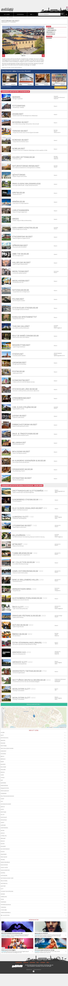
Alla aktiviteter (5, 917)
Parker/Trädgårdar (5, 864)
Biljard (2, 764)
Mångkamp (3, 840)
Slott (2, 891)
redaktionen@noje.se (37, 976)
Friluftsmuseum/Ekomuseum (7, 798)
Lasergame (3, 827)
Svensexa (3, 896)
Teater (2, 901)
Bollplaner (3, 769)
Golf (2, 803)
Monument (3, 848)
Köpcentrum (4, 822)
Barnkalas (3, 761)
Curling (2, 779)
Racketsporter (4, 867)
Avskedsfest (3, 753)
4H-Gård (3, 734)
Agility (2, 737)
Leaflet (47, 729)
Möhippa (3, 846)
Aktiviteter (10, 17)
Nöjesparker (3, 856)
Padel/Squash (4, 859)
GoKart (2, 801)
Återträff (3, 745)
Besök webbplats (52, 30)
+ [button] (3, 711)
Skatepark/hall (4, 885)
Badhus (2, 758)
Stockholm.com (4, 17)
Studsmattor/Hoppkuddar (7, 893)
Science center (4, 869)
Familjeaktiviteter (5, 790)
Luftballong (4, 838)
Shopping (3, 875)
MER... (48, 969)
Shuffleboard (4, 877)
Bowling (3, 774)
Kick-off (2, 817)
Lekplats (3, 835)
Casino (2, 777)
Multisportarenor (5, 851)
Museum (2, 854)
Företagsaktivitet (5, 793)
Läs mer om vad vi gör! (46, 972)
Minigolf (3, 843)
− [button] (3, 713)
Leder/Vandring (4, 830)
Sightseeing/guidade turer (7, 880)
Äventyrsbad (4, 748)
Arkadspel (3, 742)
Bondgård (3, 772)
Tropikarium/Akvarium (6, 907)
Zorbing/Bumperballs (6, 914)
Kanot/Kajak (3, 814)
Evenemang (20, 14)
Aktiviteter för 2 (4, 740)
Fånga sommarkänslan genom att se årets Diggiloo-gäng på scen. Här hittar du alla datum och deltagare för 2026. (15, 954)
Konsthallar (4, 819)
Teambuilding (4, 899)
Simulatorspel (4, 883)
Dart (2, 782)
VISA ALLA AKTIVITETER (34, 706)
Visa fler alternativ (60, 87)
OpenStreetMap (56, 729)
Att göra (7, 14)
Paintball (3, 862)
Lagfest (2, 824)
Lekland (2, 832)
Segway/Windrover (5, 872)
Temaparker (3, 904)
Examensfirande (4, 787)
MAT (38, 969)
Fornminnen (3, 795)
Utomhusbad (4, 912)
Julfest (2, 811)
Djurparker (3, 785)
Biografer (3, 766)
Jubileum (3, 809)
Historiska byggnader (6, 806)
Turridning (3, 909)
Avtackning (3, 756)
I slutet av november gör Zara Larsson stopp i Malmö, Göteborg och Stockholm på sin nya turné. (47, 954)
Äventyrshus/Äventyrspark (7, 750)
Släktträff (3, 888)
